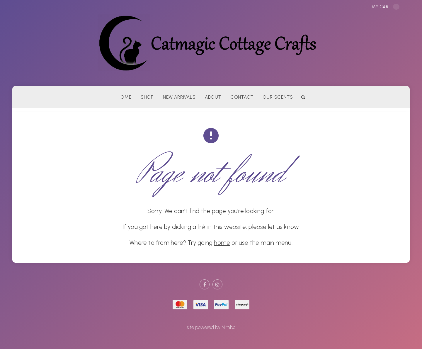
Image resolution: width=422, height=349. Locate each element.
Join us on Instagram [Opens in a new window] (217, 284)
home (222, 242)
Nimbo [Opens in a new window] (228, 327)
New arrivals (179, 97)
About (213, 97)
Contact (241, 97)
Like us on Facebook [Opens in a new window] (205, 284)
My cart (385, 7)
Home (125, 97)
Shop (147, 97)
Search (303, 97)
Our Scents (278, 97)
